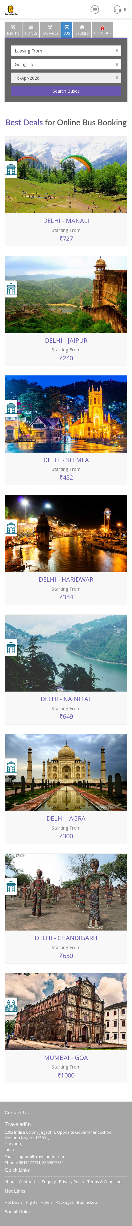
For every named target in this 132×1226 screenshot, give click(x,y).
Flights (32, 1202)
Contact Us (29, 1181)
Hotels (47, 1202)
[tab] (13, 30)
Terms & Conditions (105, 1181)
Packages (65, 1202)
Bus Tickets (87, 1202)
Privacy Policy (71, 1181)
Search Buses (66, 91)
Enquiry (49, 1181)
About (10, 1181)
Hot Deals (14, 1202)
